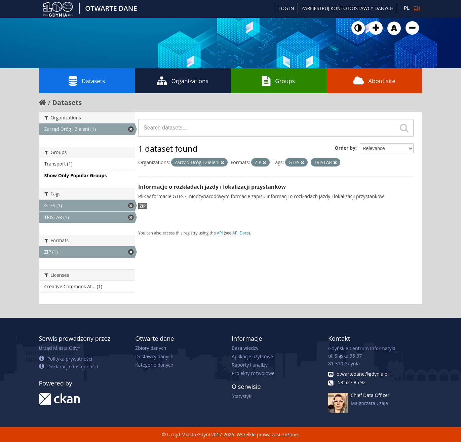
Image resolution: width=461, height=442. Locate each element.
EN (417, 8)
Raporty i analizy (250, 365)
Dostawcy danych (154, 356)
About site (374, 81)
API (220, 232)
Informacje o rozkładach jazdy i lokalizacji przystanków (212, 186)
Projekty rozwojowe (253, 373)
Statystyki (242, 396)
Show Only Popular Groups (75, 175)
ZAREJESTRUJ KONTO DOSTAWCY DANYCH (348, 8)
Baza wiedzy (245, 348)
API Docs (240, 232)
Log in (286, 8)
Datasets (87, 81)
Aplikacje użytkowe (252, 356)
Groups (278, 81)
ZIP (143, 206)
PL (407, 8)
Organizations (182, 81)
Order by (345, 148)
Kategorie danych (154, 365)
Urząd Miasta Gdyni (60, 348)
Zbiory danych (150, 348)
